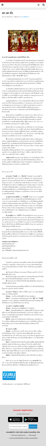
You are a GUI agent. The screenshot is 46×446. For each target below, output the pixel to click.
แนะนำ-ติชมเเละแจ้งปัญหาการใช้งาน (18, 427)
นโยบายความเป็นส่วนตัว (19, 435)
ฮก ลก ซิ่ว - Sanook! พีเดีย (21, 5)
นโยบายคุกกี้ (32, 435)
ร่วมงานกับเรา (33, 427)
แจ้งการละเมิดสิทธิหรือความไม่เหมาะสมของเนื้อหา (24, 438)
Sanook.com (6, 1)
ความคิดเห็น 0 (25, 17)
